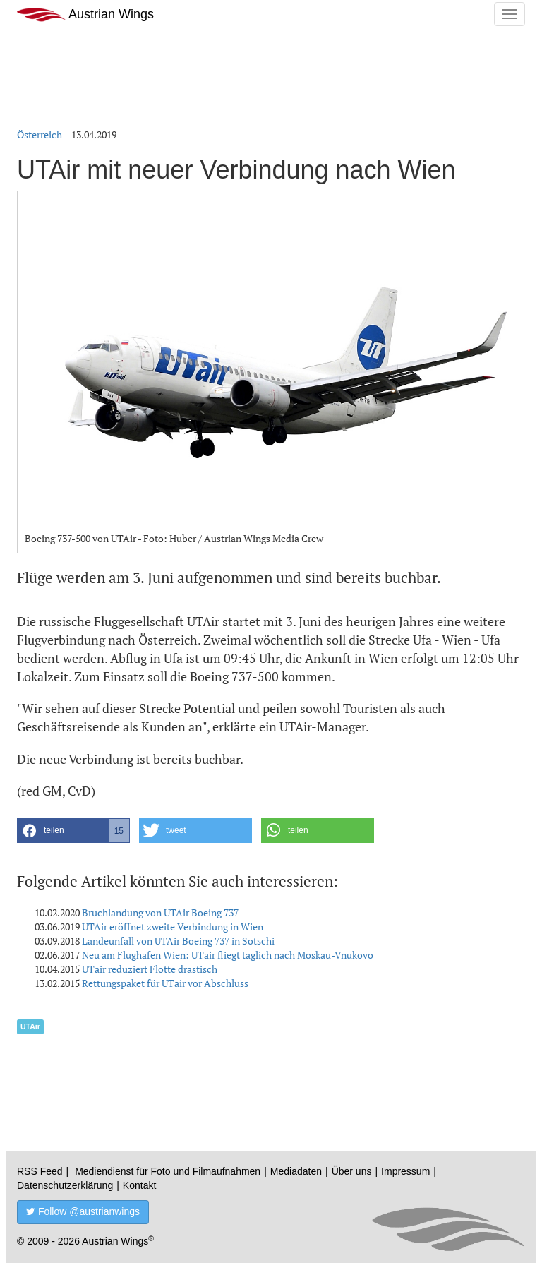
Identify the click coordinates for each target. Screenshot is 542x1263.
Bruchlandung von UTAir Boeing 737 (160, 912)
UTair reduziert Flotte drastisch (149, 969)
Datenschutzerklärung (65, 1185)
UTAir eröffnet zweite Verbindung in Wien (172, 926)
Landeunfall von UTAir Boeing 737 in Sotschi (178, 940)
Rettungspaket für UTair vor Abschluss (165, 983)
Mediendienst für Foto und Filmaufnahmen (167, 1171)
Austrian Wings (85, 14)
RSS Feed (40, 1171)
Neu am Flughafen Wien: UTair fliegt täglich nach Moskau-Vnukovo (227, 955)
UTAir (30, 1026)
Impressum (405, 1171)
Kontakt (139, 1185)
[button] (73, 830)
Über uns (352, 1171)
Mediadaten (296, 1171)
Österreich (39, 134)
